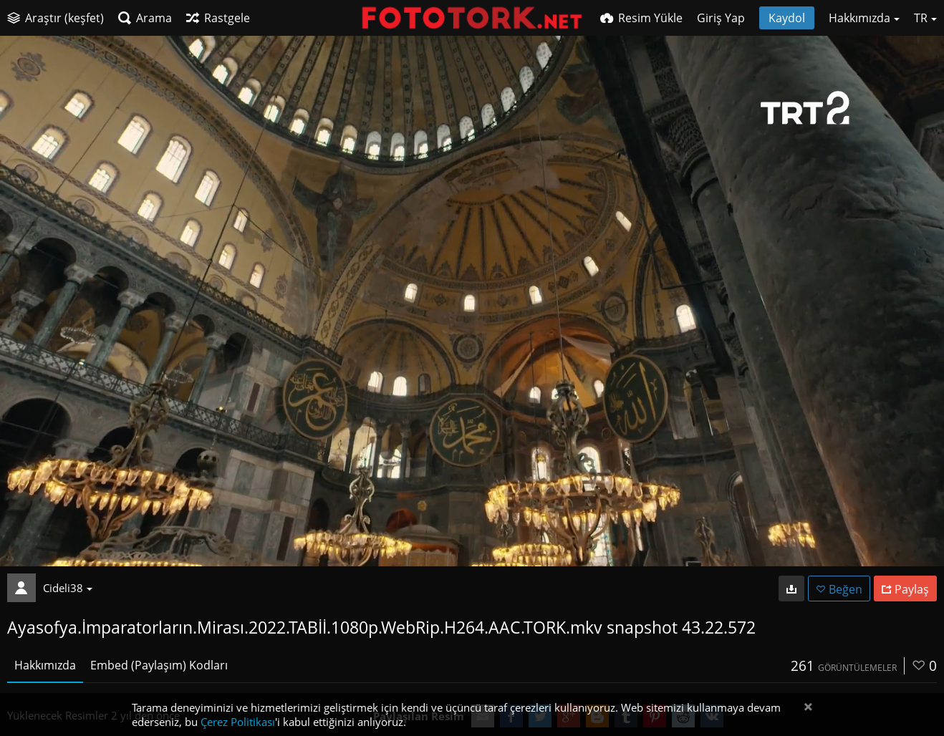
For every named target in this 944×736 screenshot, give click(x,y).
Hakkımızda (45, 665)
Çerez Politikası (238, 722)
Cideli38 (67, 588)
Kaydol (787, 18)
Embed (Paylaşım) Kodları (159, 665)
